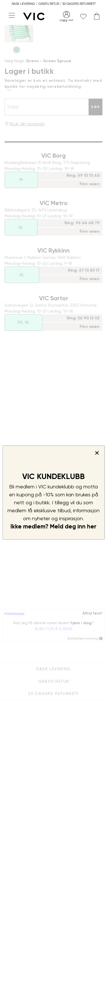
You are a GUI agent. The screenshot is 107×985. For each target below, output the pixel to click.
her (91, 526)
